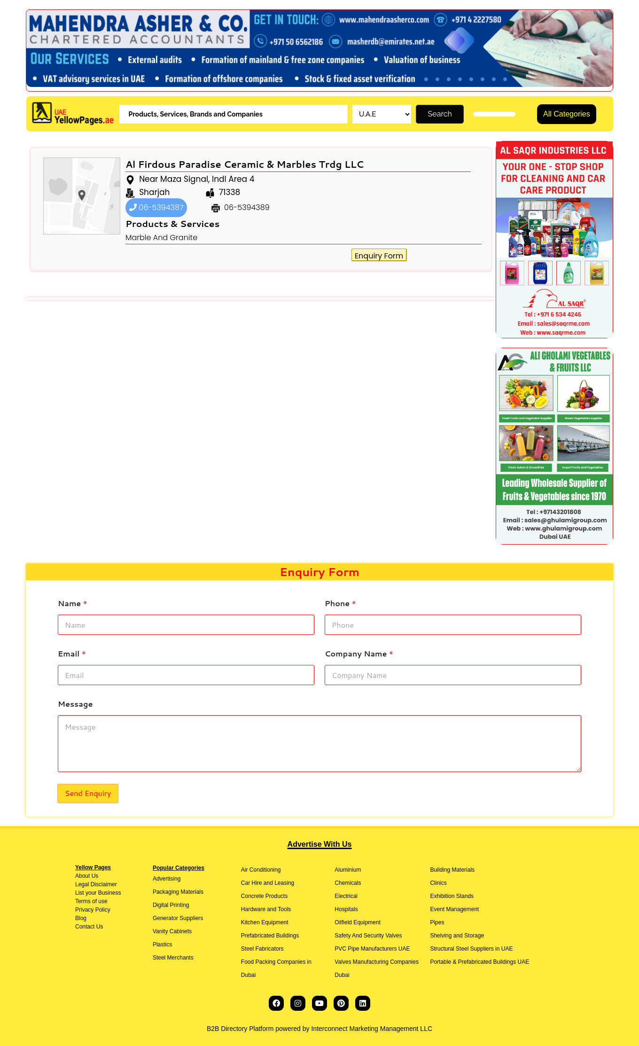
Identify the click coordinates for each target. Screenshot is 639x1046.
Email (72, 653)
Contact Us (89, 926)
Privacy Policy (92, 909)
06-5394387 (156, 207)
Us (94, 876)
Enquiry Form (379, 255)
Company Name (359, 653)
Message (75, 703)
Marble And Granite (161, 237)
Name (72, 603)
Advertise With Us (320, 844)
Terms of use (91, 901)
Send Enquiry (88, 793)
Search (440, 113)
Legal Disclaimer (96, 884)
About (82, 876)
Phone (340, 603)
